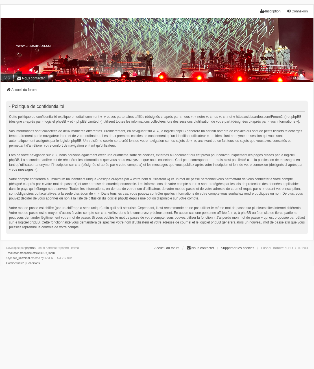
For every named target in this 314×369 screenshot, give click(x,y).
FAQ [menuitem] (6, 78)
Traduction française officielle (24, 253)
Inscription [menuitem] (270, 11)
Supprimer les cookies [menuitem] (237, 248)
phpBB (29, 247)
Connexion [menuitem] (297, 11)
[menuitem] (31, 78)
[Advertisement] (157, 321)
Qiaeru (50, 253)
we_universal (21, 258)
